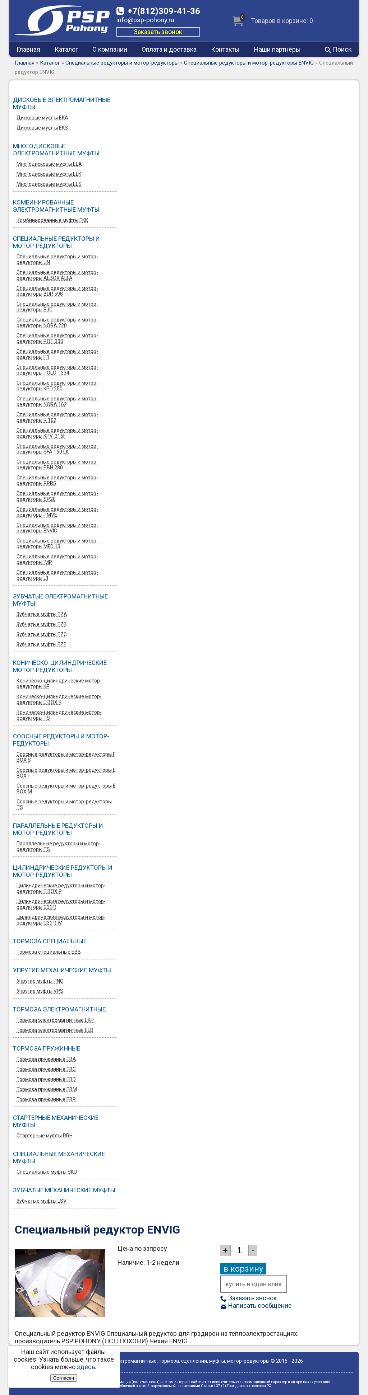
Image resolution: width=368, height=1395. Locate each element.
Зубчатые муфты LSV (41, 1201)
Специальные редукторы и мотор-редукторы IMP (57, 559)
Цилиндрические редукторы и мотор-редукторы (62, 871)
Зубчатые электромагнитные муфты (60, 600)
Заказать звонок (158, 32)
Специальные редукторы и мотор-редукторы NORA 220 (57, 322)
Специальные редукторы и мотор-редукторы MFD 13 (57, 543)
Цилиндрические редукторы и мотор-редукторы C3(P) (61, 904)
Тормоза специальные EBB (49, 952)
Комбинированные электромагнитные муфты (56, 206)
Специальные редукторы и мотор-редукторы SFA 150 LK (57, 449)
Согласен (63, 1378)
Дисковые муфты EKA (42, 118)
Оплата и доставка (169, 49)
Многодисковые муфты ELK (49, 174)
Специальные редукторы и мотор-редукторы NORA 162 (57, 401)
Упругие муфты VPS (40, 991)
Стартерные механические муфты (55, 1121)
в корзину (243, 1269)
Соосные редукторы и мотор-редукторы (61, 740)
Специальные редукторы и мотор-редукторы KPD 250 (57, 385)
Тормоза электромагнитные (59, 1009)
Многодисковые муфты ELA (49, 164)
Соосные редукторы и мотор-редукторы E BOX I (66, 773)
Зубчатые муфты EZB (42, 624)
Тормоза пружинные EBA (46, 1059)
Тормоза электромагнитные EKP (55, 1020)
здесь (86, 1367)
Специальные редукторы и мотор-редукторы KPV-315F (57, 433)
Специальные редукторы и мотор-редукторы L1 (57, 575)
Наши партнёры (277, 49)
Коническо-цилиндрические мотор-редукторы (60, 666)
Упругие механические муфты (62, 970)
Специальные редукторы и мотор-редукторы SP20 (57, 496)
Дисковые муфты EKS (42, 128)
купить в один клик (254, 1284)
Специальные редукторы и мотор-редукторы (122, 63)
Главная (28, 49)
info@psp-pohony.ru (145, 20)
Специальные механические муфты (59, 1157)
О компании (109, 49)
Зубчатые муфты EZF (41, 644)
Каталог (66, 49)
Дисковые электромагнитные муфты (61, 103)
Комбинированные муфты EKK (52, 220)
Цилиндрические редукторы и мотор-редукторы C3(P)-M (61, 920)
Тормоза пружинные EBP (46, 1099)
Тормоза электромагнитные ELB (55, 1030)
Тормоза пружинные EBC (46, 1069)
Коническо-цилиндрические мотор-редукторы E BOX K (59, 699)
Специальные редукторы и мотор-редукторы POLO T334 (57, 370)
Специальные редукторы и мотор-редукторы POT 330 (57, 338)
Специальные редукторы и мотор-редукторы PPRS (57, 480)
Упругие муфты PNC (40, 981)
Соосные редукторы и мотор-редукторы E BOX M (66, 788)
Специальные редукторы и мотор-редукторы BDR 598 (57, 291)
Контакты (225, 49)
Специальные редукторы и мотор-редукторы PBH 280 (57, 464)
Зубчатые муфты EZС (42, 634)
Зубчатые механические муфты (64, 1190)
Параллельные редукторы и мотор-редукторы (58, 829)
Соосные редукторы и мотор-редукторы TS (64, 804)
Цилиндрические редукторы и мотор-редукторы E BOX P (61, 888)
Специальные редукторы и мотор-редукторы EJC (57, 307)
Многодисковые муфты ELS (49, 184)
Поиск (338, 49)
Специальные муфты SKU (47, 1172)
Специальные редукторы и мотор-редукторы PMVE (57, 512)
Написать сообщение (256, 1305)
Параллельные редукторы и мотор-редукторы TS (59, 846)
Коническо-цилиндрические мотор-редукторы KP (59, 683)
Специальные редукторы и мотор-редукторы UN (57, 259)
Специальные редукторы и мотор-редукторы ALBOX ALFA (57, 275)
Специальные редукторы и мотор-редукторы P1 (57, 354)
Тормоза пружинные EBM (47, 1089)
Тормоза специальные (50, 941)
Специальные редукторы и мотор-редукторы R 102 (57, 417)
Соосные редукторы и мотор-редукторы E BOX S (66, 757)
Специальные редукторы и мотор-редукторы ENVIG (249, 63)
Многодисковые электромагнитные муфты (56, 149)
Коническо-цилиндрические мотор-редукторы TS (59, 715)
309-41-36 (164, 11)
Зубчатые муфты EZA (42, 614)
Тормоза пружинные (46, 1048)
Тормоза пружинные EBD (46, 1079)
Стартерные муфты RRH (45, 1135)
